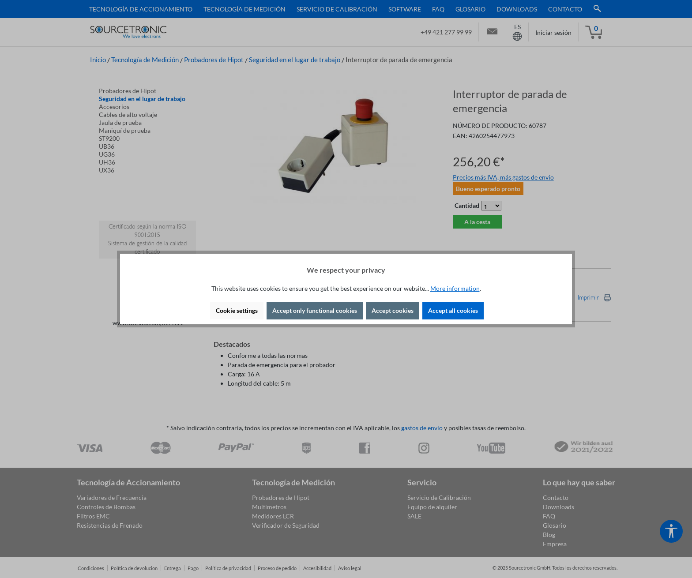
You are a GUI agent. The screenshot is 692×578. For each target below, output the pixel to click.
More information (455, 288)
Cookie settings (237, 310)
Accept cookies (393, 310)
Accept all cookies (453, 310)
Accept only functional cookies (314, 310)
